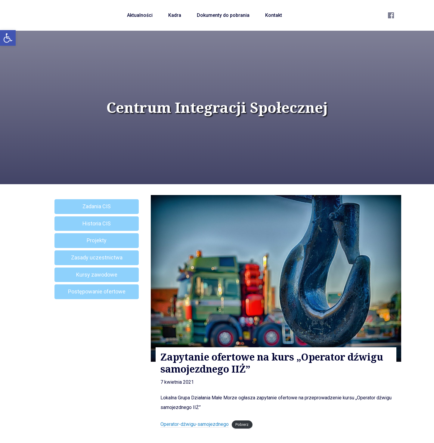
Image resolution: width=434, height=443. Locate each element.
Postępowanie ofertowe (97, 291)
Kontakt (273, 15)
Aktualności (140, 15)
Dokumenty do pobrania (223, 15)
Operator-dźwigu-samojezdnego (194, 424)
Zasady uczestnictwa (96, 257)
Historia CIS (96, 223)
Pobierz (242, 424)
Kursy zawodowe (96, 274)
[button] (8, 38)
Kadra (174, 15)
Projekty (97, 240)
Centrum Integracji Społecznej (217, 107)
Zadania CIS (96, 206)
